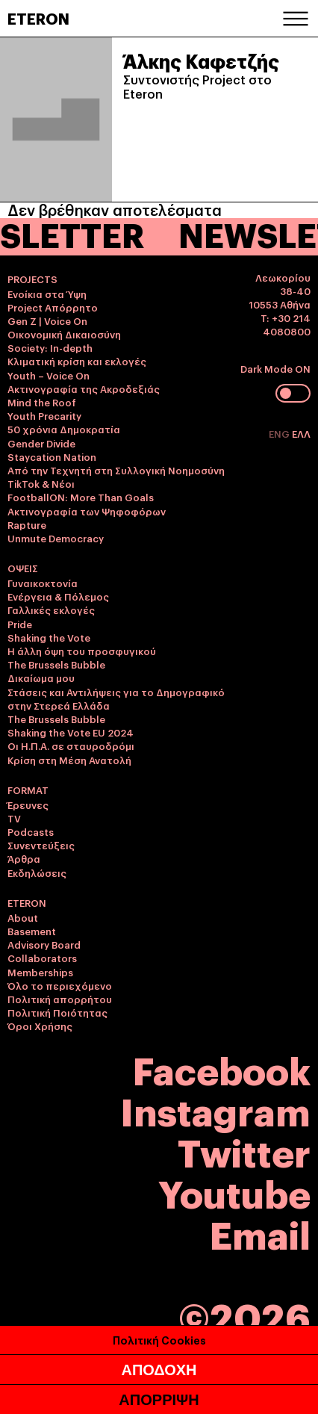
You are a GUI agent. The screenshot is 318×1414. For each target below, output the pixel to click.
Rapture (26, 524)
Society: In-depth (50, 347)
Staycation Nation (51, 456)
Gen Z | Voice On (47, 320)
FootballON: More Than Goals (80, 496)
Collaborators (42, 957)
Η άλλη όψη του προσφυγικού (81, 650)
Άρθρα (23, 858)
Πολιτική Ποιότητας (57, 1012)
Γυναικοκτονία (42, 582)
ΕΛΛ (301, 433)
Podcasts (30, 831)
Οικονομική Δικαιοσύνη (64, 334)
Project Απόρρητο (52, 307)
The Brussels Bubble (56, 664)
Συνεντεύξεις (41, 845)
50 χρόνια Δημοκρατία (63, 428)
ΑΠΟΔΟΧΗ (158, 1370)
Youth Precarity (44, 415)
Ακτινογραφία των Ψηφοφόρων (86, 511)
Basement (31, 930)
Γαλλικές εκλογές (51, 609)
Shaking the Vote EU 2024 (70, 732)
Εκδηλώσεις (36, 872)
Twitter (244, 1150)
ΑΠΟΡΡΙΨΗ (159, 1400)
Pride (19, 623)
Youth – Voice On (48, 375)
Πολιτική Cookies (159, 1340)
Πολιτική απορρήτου (59, 998)
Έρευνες (28, 804)
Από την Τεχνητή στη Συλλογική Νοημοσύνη (116, 470)
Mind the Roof (41, 402)
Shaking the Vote (48, 637)
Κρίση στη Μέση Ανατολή (69, 759)
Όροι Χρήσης (39, 1025)
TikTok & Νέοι (41, 483)
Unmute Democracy (55, 538)
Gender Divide (41, 443)
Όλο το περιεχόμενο (59, 985)
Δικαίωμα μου (41, 677)
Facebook (222, 1068)
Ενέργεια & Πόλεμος (58, 596)
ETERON (38, 17)
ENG (280, 433)
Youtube (234, 1192)
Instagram (215, 1109)
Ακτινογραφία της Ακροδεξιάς (83, 388)
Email (260, 1233)
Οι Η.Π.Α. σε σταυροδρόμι (70, 745)
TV (14, 818)
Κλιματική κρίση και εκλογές (76, 361)
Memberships (40, 972)
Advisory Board (44, 944)
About (22, 917)
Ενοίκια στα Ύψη (47, 293)
